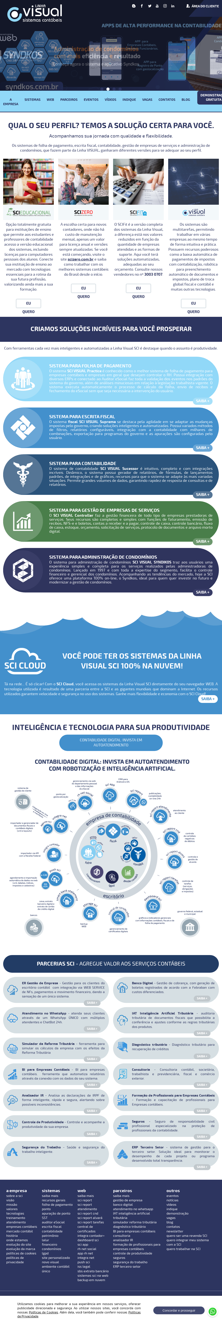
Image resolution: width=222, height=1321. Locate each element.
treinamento (15, 1218)
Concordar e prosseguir (179, 1310)
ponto (46, 1209)
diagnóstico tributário (129, 1227)
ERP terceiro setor (127, 1267)
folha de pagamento (57, 1205)
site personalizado (56, 1258)
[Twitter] (149, 6)
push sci (83, 1262)
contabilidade (52, 1231)
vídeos (171, 1205)
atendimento (16, 1222)
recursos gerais (53, 1200)
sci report (84, 1200)
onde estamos (17, 1240)
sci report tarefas (90, 1222)
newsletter (174, 1231)
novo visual (50, 1262)
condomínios (51, 1249)
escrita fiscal (52, 1227)
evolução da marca (20, 1249)
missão (11, 1205)
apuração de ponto (56, 1213)
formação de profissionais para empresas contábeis (136, 1246)
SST (45, 1218)
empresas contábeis (21, 1227)
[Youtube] (157, 6)
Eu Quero (28, 304)
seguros (119, 1258)
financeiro (49, 1244)
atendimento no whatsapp (133, 1209)
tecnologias (15, 1213)
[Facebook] (141, 6)
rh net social (86, 1249)
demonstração (177, 1213)
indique (172, 1209)
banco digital (123, 1205)
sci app (82, 1244)
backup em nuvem (91, 1280)
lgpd (45, 1253)
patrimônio (50, 1236)
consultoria (121, 1236)
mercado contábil (19, 1231)
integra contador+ (91, 1236)
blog (169, 1222)
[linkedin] (172, 6)
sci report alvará (89, 1218)
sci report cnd (87, 1213)
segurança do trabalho (130, 1262)
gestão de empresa (127, 1200)
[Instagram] (165, 6)
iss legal (83, 1267)
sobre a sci (14, 1196)
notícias (172, 1200)
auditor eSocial (53, 1222)
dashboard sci (88, 1240)
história (12, 1236)
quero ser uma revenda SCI (186, 1236)
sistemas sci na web (92, 1276)
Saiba (203, 401)
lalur (45, 1240)
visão (10, 1200)
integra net (85, 1258)
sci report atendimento (87, 1207)
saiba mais (50, 1196)
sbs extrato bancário (93, 1271)
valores (12, 1209)
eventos (172, 1196)
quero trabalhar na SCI (183, 1249)
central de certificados (86, 1229)
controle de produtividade (132, 1253)
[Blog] (134, 6)
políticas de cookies (21, 1253)
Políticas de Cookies (43, 1312)
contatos (173, 1227)
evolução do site (18, 1244)
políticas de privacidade (15, 1260)
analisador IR (123, 1240)
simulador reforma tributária (135, 1222)
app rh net (85, 1253)
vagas (171, 1218)
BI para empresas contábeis (134, 1231)
